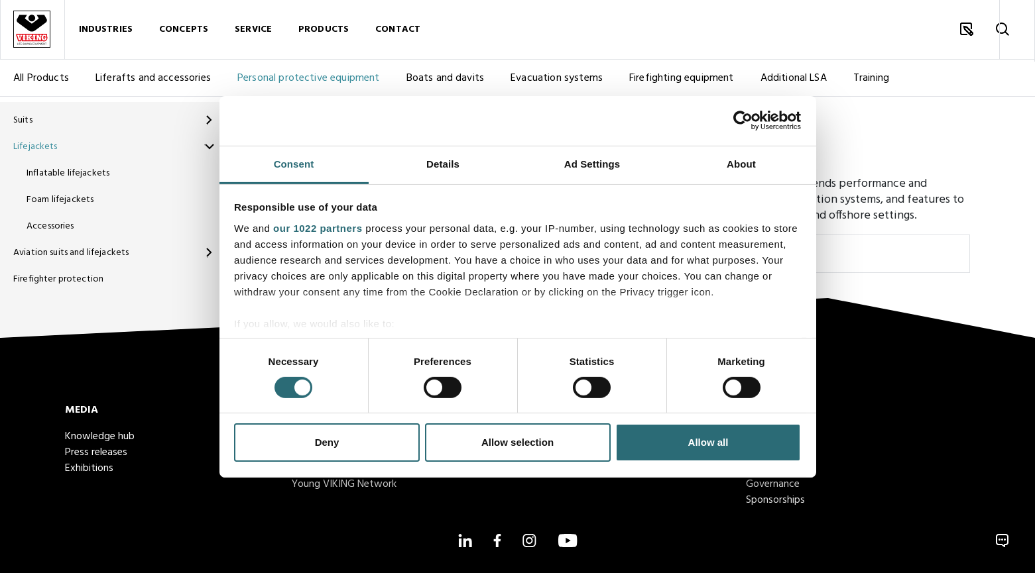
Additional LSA (794, 83)
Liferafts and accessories (153, 83)
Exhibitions (89, 468)
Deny (327, 442)
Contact (397, 32)
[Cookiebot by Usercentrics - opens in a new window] (743, 120)
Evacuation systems (557, 83)
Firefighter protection (58, 279)
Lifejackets (35, 146)
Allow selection (517, 442)
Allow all (708, 442)
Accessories (50, 226)
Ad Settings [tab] (592, 163)
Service (253, 32)
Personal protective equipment (308, 83)
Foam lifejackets (60, 199)
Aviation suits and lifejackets (71, 252)
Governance (773, 484)
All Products (41, 83)
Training (871, 83)
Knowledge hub (100, 436)
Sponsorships (775, 500)
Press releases (96, 452)
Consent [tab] (294, 163)
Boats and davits (445, 83)
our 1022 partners (317, 227)
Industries (106, 32)
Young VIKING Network (344, 484)
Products (323, 32)
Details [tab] (442, 163)
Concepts (183, 32)
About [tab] (741, 163)
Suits (22, 120)
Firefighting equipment (681, 83)
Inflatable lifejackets (68, 173)
